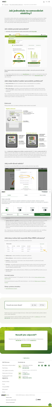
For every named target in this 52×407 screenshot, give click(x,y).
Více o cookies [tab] (43, 195)
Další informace (5, 362)
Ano (34, 305)
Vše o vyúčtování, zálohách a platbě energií (16, 4)
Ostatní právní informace (7, 373)
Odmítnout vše (10, 214)
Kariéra (3, 392)
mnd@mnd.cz (37, 316)
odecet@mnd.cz (26, 74)
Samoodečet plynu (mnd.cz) (11, 288)
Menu (48, 1)
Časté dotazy (6, 4)
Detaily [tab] (26, 195)
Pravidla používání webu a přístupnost (7, 376)
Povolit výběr (26, 214)
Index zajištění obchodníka (8, 370)
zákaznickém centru (39, 75)
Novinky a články (5, 381)
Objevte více (5, 378)
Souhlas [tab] (9, 195)
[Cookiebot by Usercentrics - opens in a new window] (42, 192)
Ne (42, 305)
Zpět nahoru (26, 358)
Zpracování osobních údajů (11, 399)
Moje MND (34, 31)
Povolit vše (42, 214)
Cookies (7, 395)
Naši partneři (5, 389)
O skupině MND (5, 386)
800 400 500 (25, 368)
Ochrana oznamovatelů (10, 402)
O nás (3, 384)
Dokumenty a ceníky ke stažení (8, 365)
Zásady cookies (9, 397)
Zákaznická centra (27, 377)
